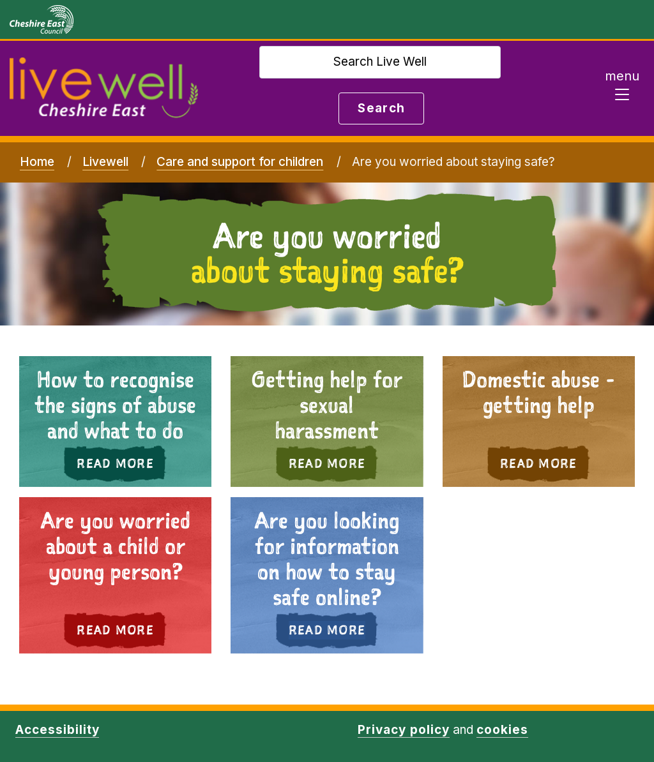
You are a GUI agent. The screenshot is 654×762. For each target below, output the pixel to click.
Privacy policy (403, 729)
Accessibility (57, 729)
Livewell (105, 161)
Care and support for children (239, 161)
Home (37, 161)
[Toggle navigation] (622, 88)
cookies (502, 729)
